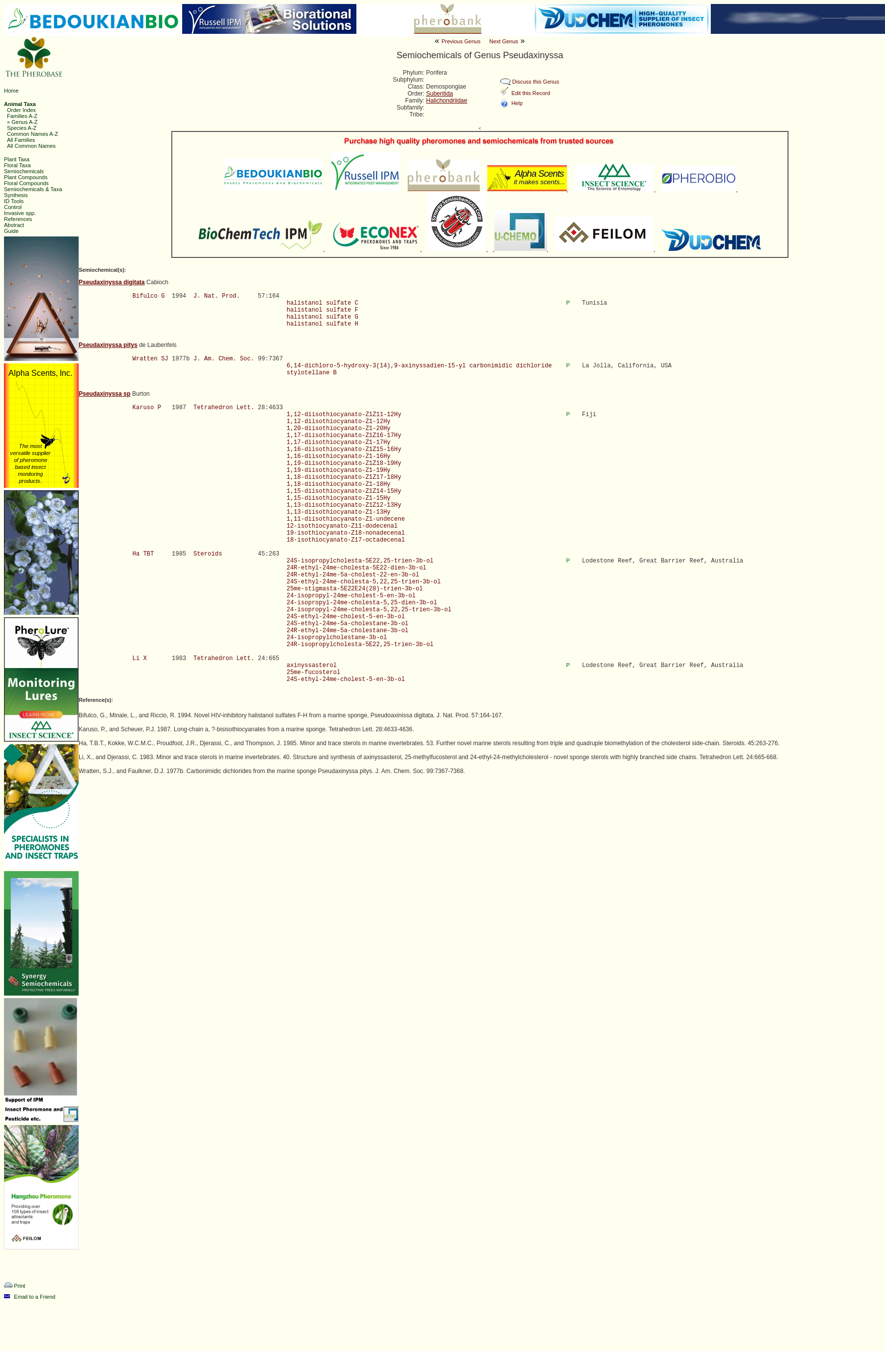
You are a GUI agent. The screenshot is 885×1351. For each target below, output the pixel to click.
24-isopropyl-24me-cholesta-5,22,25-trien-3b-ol (369, 609)
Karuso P (146, 407)
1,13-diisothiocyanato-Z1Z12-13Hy (344, 505)
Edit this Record (530, 93)
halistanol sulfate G (322, 317)
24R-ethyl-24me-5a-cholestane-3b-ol (348, 630)
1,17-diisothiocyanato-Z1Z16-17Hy (344, 435)
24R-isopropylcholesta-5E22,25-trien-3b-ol (360, 644)
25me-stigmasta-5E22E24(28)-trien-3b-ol (355, 588)
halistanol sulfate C (322, 303)
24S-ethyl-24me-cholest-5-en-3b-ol (346, 616)
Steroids (207, 554)
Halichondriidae (446, 100)
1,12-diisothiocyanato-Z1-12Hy (339, 421)
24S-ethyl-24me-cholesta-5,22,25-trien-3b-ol (364, 581)
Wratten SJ (150, 358)
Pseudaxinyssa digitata (112, 282)
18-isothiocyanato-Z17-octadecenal (346, 540)
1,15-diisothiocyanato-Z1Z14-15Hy (344, 491)
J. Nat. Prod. (216, 296)
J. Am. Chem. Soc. (223, 358)
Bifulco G (148, 296)
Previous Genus (461, 41)
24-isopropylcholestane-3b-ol (337, 637)
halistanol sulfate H (322, 324)
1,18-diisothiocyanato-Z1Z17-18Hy (344, 477)
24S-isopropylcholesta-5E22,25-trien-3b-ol (360, 561)
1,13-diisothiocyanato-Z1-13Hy (339, 512)
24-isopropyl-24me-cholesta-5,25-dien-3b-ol (362, 602)
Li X (139, 658)
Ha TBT (143, 554)
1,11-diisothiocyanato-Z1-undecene (346, 519)
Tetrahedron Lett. (223, 407)
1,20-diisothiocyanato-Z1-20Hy (339, 428)
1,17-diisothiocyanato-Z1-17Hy (339, 442)
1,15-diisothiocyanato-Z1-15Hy (339, 498)
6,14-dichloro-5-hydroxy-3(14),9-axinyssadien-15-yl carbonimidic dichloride (419, 365)
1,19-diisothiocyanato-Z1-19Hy (339, 470)
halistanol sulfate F (322, 310)
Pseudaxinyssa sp (104, 393)
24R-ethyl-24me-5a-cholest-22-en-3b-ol (353, 574)
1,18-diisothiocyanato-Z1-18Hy (339, 484)
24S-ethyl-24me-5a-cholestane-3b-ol (348, 623)
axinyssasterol (312, 665)
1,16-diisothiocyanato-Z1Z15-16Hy (344, 449)
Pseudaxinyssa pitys (108, 344)
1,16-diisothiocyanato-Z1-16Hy (339, 456)
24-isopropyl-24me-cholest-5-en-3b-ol (351, 595)
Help (517, 103)
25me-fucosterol (313, 672)
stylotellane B (312, 372)
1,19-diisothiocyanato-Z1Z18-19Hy (344, 463)
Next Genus (503, 41)
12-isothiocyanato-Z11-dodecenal (342, 526)
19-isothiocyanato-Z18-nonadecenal (346, 533)
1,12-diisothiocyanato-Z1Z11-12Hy (344, 414)
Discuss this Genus (535, 82)
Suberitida (439, 93)
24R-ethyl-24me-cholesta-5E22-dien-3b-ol (357, 567)
